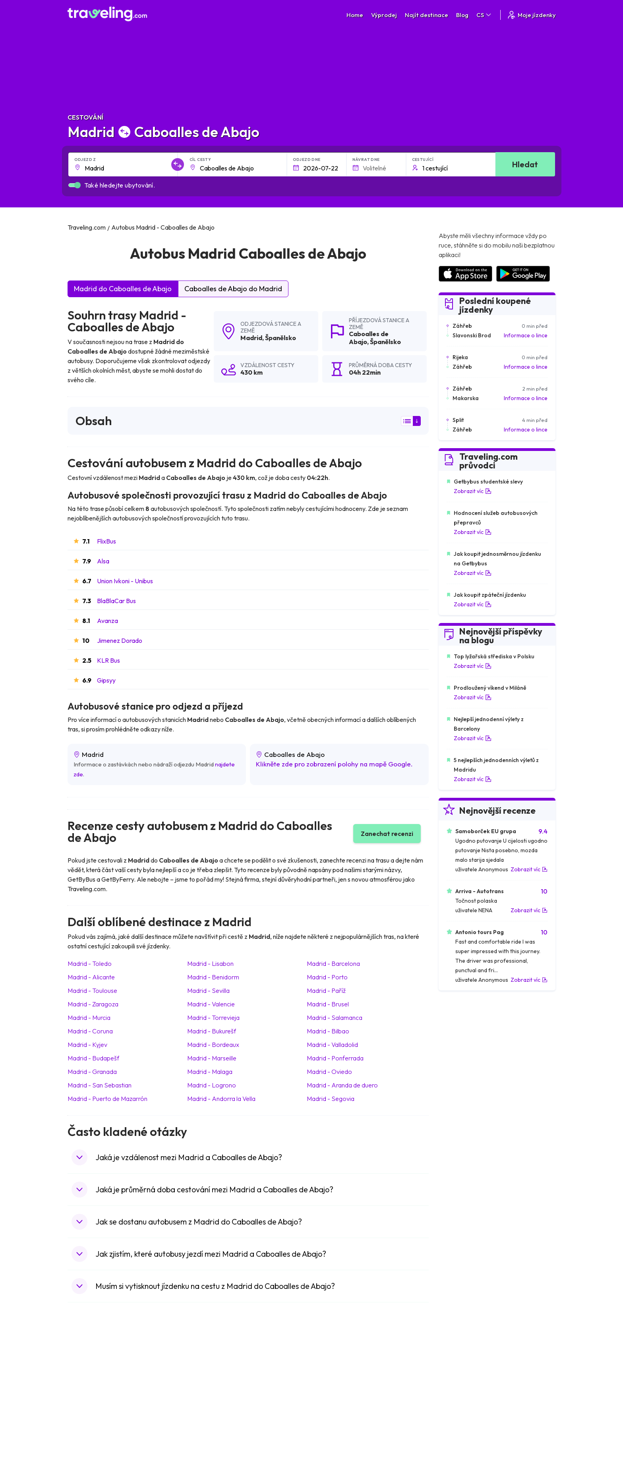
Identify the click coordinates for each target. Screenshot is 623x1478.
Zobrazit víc (472, 491)
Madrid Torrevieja (213, 1017)
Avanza (107, 621)
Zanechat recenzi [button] (387, 834)
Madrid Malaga (209, 1072)
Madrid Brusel (328, 1004)
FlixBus (106, 541)
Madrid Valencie (211, 1004)
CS (484, 15)
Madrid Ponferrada (335, 1058)
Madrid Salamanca (334, 1017)
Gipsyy (106, 680)
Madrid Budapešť (94, 1058)
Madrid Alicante (91, 977)
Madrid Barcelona (333, 963)
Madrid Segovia (330, 1099)
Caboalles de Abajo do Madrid (233, 288)
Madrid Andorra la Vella (221, 1099)
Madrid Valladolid (332, 1045)
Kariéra (446, 1345)
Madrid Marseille (211, 1058)
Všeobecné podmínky (342, 1345)
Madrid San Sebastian (100, 1085)
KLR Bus (108, 660)
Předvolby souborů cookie (348, 1362)
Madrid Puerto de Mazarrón (107, 1099)
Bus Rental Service (460, 1370)
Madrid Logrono (211, 1085)
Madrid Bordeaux (213, 1045)
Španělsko (280, 338)
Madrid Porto (327, 977)
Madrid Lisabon (210, 963)
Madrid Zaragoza (93, 1004)
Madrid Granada (92, 1072)
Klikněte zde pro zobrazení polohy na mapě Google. (334, 764)
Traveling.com (182, 1448)
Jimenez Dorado (119, 640)
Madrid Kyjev (87, 1045)
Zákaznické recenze (462, 1353)
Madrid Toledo (90, 963)
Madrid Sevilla (208, 990)
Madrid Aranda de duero (342, 1085)
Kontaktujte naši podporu (118, 1386)
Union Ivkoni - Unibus (125, 581)
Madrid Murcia (89, 1017)
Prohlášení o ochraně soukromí (354, 1353)
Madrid (251, 338)
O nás (200, 1353)
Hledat (525, 164)
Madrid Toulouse (92, 990)
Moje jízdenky (531, 15)
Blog (462, 15)
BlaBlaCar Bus (116, 601)
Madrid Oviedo (329, 1072)
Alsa (103, 561)
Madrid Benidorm (213, 977)
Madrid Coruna (90, 1031)
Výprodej (384, 15)
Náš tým (203, 1362)
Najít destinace (426, 15)
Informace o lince (526, 335)
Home (354, 15)
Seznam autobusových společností (480, 1362)
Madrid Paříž (326, 990)
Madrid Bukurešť (211, 1031)
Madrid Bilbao (328, 1031)
